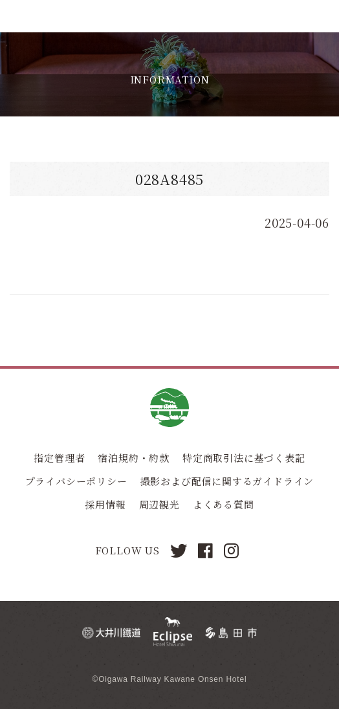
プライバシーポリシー (76, 481)
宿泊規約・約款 (134, 457)
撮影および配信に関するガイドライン (227, 481)
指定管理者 (59, 457)
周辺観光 (159, 504)
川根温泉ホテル (50, 16)
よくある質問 (223, 504)
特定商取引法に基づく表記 (243, 457)
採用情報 (105, 504)
